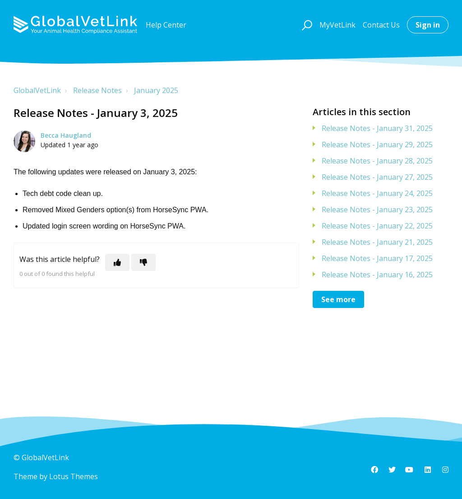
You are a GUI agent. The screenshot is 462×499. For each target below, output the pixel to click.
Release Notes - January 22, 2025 (377, 226)
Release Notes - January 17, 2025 (377, 258)
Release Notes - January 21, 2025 (377, 242)
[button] (305, 25)
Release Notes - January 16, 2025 (377, 275)
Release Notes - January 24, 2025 (377, 193)
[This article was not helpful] (143, 262)
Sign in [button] (428, 25)
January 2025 (156, 90)
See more (338, 299)
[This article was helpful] (117, 262)
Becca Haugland (66, 135)
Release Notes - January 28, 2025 (377, 161)
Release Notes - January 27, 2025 (377, 177)
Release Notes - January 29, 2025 (377, 144)
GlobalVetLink (37, 90)
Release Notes (97, 90)
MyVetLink (337, 25)
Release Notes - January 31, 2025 (377, 128)
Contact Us (381, 25)
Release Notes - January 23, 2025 (377, 210)
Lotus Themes (73, 476)
